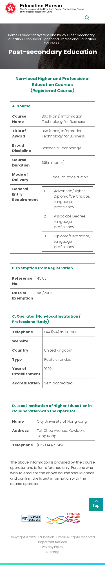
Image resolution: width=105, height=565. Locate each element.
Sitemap (52, 552)
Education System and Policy (43, 35)
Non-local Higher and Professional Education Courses (61, 41)
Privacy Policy (52, 547)
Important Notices (52, 542)
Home (13, 35)
